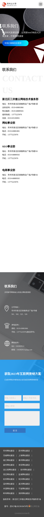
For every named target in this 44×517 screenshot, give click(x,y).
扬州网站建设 (8, 465)
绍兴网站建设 (24, 479)
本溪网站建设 (8, 489)
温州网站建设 (8, 484)
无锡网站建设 (8, 455)
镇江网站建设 (8, 460)
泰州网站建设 (24, 460)
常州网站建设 (8, 451)
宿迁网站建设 (8, 474)
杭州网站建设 (8, 479)
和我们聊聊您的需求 (13, 43)
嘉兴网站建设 (24, 484)
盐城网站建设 (24, 474)
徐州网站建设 (26, 470)
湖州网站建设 (24, 493)
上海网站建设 (24, 455)
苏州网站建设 (24, 451)
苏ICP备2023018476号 (19, 506)
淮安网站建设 (24, 465)
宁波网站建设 (24, 489)
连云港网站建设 (9, 470)
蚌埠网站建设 (8, 493)
